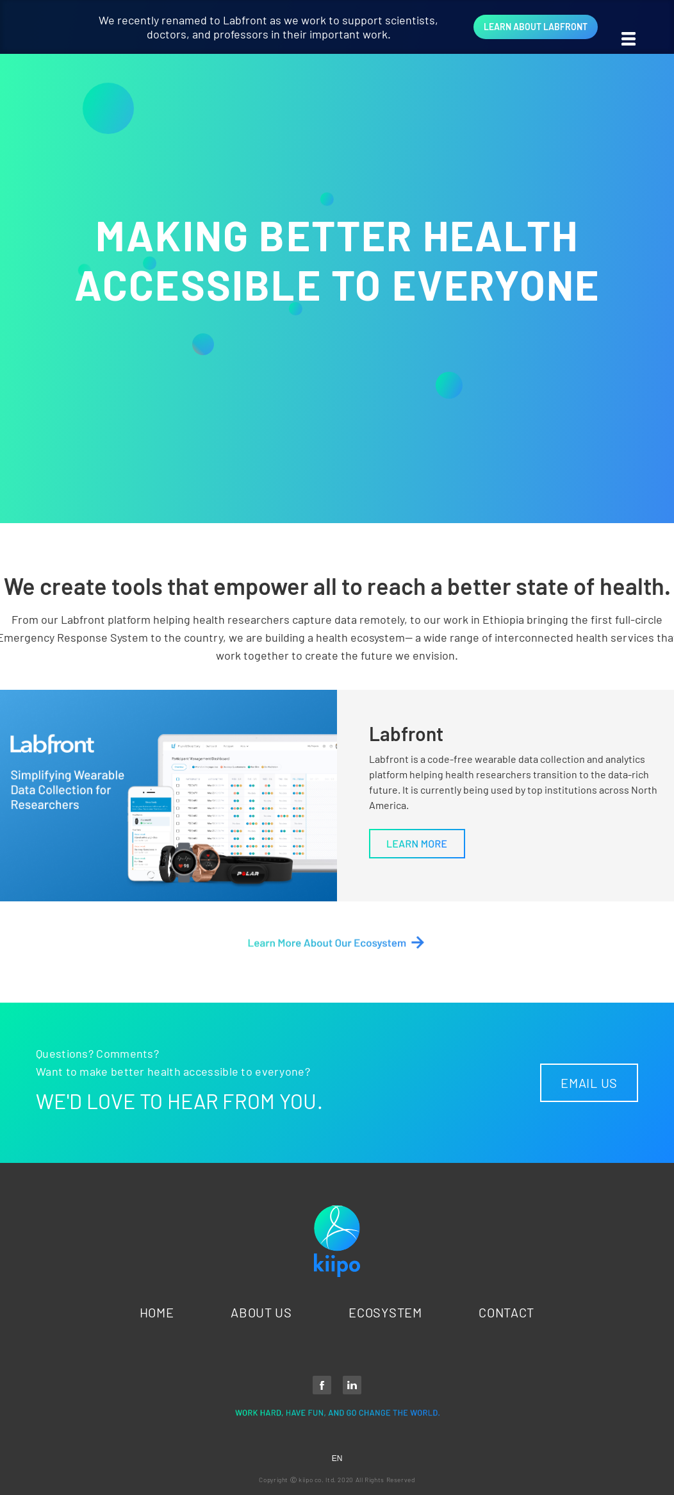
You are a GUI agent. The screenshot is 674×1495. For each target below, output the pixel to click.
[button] (642, 25)
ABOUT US (261, 1312)
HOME (157, 1312)
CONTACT (506, 1312)
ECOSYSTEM (385, 1312)
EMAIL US (589, 1082)
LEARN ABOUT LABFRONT (536, 26)
